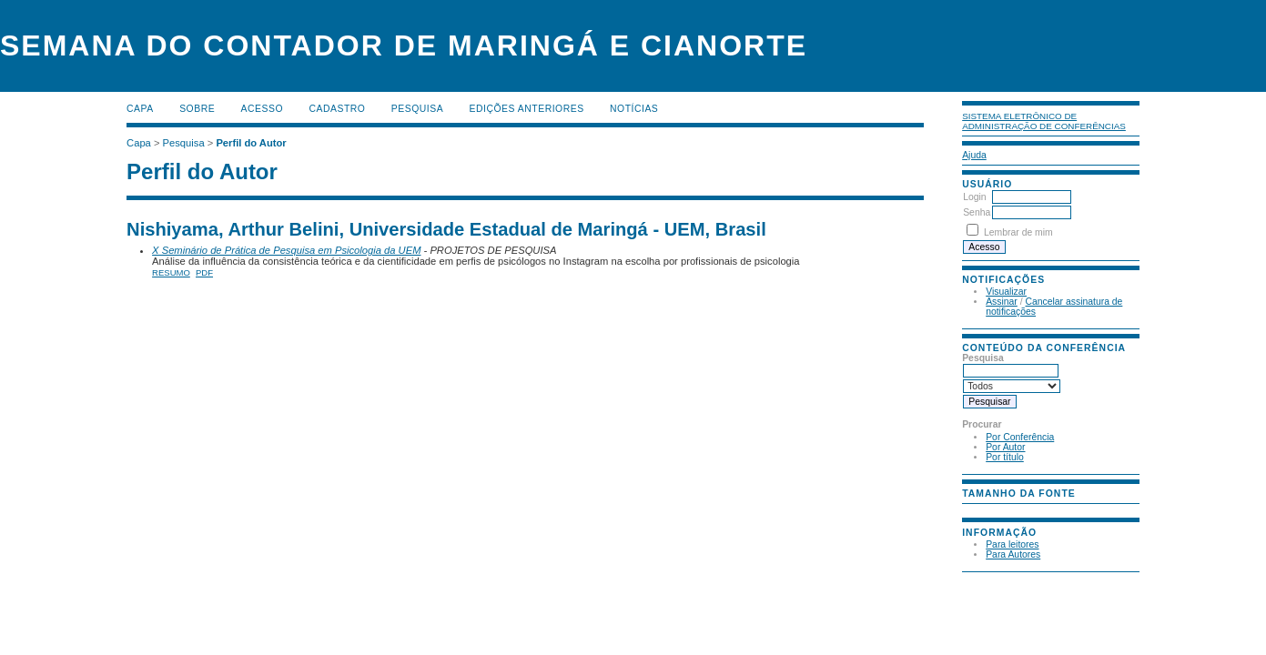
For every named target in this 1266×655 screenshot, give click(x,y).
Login (974, 197)
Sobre (197, 109)
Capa (140, 109)
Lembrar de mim (1018, 232)
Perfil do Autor (251, 142)
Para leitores (1012, 544)
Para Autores (1013, 554)
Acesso (262, 109)
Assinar (1002, 302)
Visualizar (1006, 292)
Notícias (634, 109)
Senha (976, 212)
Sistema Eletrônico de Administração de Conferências (1044, 121)
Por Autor (1005, 447)
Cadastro (337, 109)
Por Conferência (1020, 437)
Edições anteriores (527, 109)
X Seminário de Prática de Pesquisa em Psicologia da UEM (286, 250)
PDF (204, 272)
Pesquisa (417, 109)
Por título (1005, 457)
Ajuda (974, 155)
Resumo (171, 272)
